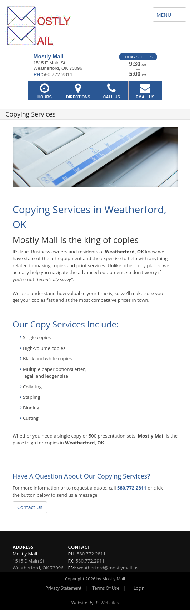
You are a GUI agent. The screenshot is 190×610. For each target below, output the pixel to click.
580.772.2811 (131, 488)
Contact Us (29, 507)
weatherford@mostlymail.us (107, 567)
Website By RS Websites (95, 603)
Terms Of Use (105, 588)
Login (139, 588)
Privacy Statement (64, 588)
